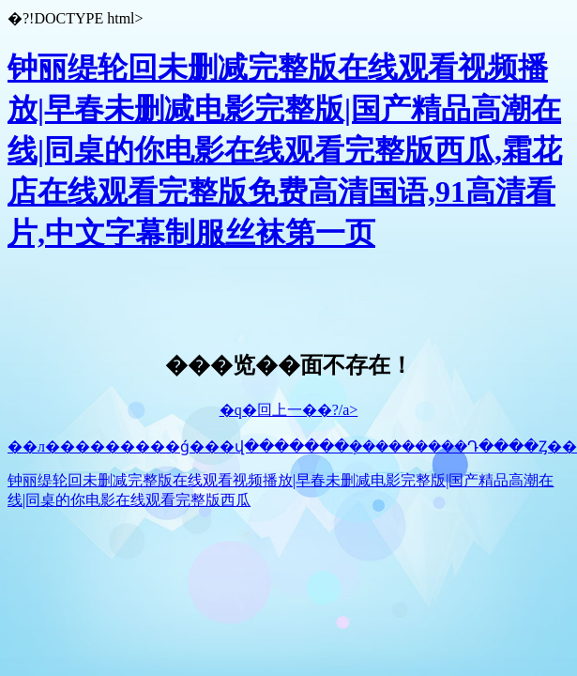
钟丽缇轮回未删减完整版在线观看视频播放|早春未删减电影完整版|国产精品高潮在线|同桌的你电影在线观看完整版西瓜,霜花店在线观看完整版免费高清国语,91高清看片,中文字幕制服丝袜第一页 (285, 150)
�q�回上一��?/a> (289, 410)
